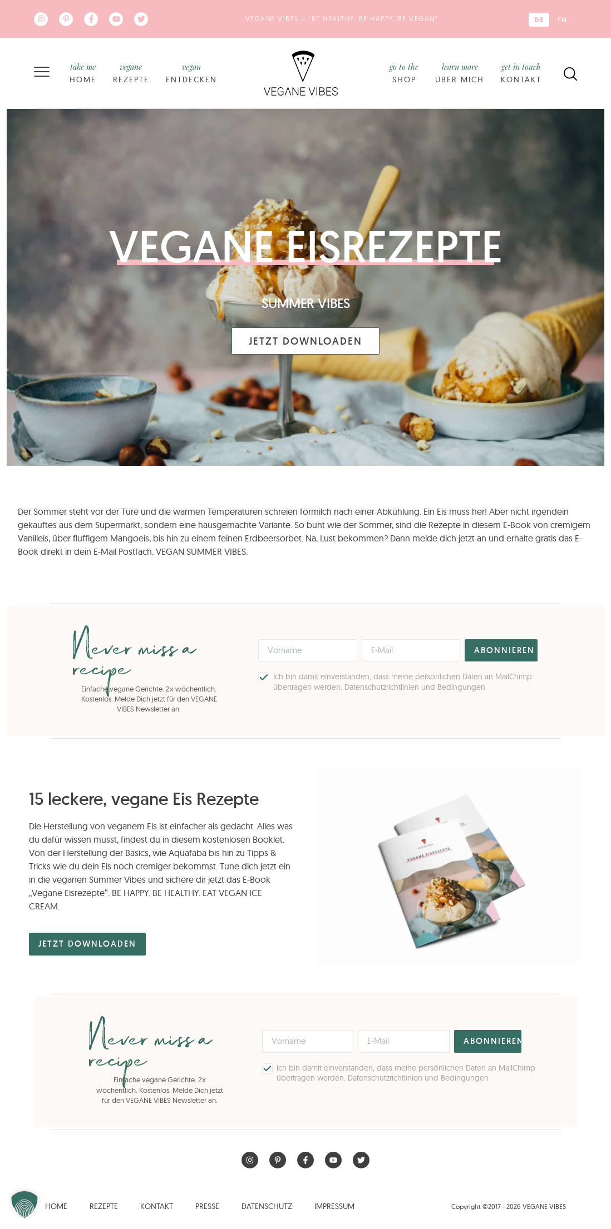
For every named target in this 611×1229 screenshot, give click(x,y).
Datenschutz (267, 1206)
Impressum (334, 1206)
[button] (24, 1204)
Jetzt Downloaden (305, 341)
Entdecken (191, 72)
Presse (207, 1206)
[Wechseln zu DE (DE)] (539, 20)
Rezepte (131, 72)
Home (83, 72)
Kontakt (521, 72)
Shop (404, 72)
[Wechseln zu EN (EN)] (562, 20)
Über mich (459, 72)
